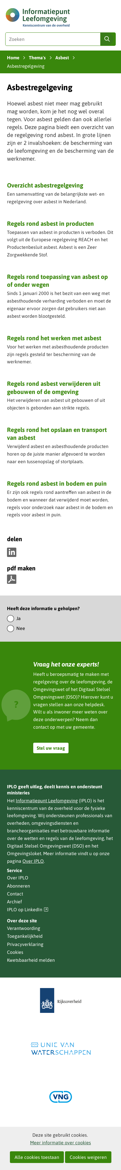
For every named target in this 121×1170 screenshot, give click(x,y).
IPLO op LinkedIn (27, 909)
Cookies (15, 952)
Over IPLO (33, 861)
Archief (14, 901)
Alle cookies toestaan (37, 1157)
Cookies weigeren (88, 1157)
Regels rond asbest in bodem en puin (57, 483)
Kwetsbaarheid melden (31, 960)
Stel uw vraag (51, 748)
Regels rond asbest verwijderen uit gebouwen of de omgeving (53, 387)
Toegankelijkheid (25, 936)
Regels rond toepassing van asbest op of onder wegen (57, 280)
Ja (18, 618)
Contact (15, 893)
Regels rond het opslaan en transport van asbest (57, 433)
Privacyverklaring (25, 944)
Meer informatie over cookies (60, 1142)
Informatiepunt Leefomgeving (47, 800)
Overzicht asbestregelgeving (45, 185)
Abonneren (18, 885)
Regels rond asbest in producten (50, 223)
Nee (20, 628)
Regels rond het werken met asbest (54, 337)
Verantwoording (23, 928)
